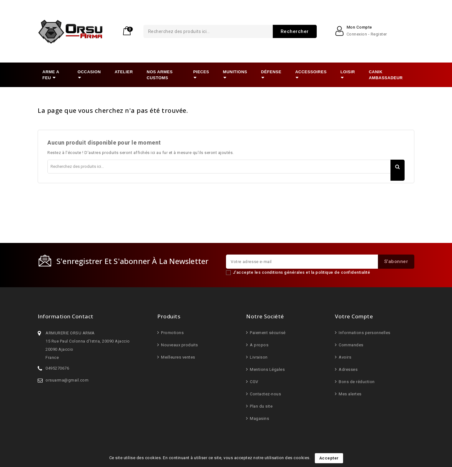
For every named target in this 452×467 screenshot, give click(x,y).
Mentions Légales (267, 369)
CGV (253, 381)
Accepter (329, 458)
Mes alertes (350, 394)
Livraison (258, 357)
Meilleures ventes (177, 357)
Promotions (172, 332)
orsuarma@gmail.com (67, 380)
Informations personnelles (364, 332)
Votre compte (354, 316)
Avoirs (345, 357)
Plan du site (261, 406)
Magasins (259, 418)
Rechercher (268, 31)
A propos (259, 345)
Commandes (350, 345)
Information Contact (66, 316)
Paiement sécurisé (267, 332)
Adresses (348, 369)
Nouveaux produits (179, 345)
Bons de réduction (356, 381)
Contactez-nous (265, 394)
